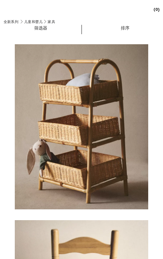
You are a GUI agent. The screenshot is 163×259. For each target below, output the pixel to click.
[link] (154, 9)
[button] (41, 28)
